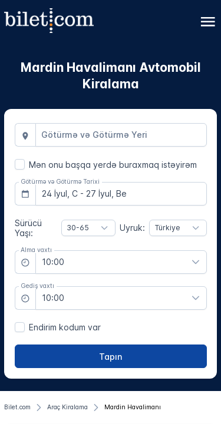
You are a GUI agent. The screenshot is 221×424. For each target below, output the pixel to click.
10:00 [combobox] (53, 262)
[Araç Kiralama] (67, 407)
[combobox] (121, 135)
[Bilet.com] (17, 407)
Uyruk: (132, 228)
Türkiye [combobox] (167, 227)
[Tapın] (111, 356)
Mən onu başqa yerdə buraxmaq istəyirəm (113, 165)
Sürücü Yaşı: (28, 228)
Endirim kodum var (65, 327)
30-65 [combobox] (78, 227)
